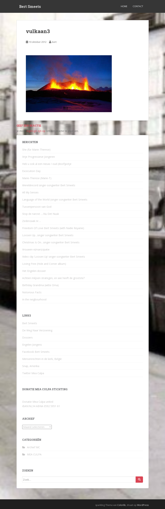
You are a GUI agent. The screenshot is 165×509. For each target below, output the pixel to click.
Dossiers (27, 337)
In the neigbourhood (34, 299)
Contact (138, 6)
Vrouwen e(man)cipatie (36, 249)
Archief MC (33, 447)
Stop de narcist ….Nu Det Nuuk (40, 214)
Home (124, 6)
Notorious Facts (31, 292)
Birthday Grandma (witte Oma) (40, 285)
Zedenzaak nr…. (31, 221)
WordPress (143, 505)
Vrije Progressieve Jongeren (38, 156)
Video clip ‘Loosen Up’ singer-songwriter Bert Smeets (53, 256)
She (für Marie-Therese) (36, 149)
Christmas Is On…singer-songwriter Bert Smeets (50, 242)
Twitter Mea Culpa (33, 373)
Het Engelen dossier (34, 271)
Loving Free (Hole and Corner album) (44, 263)
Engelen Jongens (32, 344)
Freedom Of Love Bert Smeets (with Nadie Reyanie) (53, 228)
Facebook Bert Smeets (36, 351)
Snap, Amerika (30, 366)
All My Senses (30, 192)
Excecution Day (31, 171)
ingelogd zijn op (36, 131)
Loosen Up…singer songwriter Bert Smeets (47, 235)
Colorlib (121, 505)
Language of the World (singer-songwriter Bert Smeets (54, 199)
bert (54, 42)
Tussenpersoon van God (36, 206)
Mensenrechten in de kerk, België (42, 359)
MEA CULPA (34, 454)
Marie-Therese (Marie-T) (36, 178)
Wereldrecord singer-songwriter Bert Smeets (48, 185)
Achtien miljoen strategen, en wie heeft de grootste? (53, 278)
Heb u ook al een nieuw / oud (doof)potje (46, 164)
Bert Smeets (30, 6)
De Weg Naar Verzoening (37, 330)
